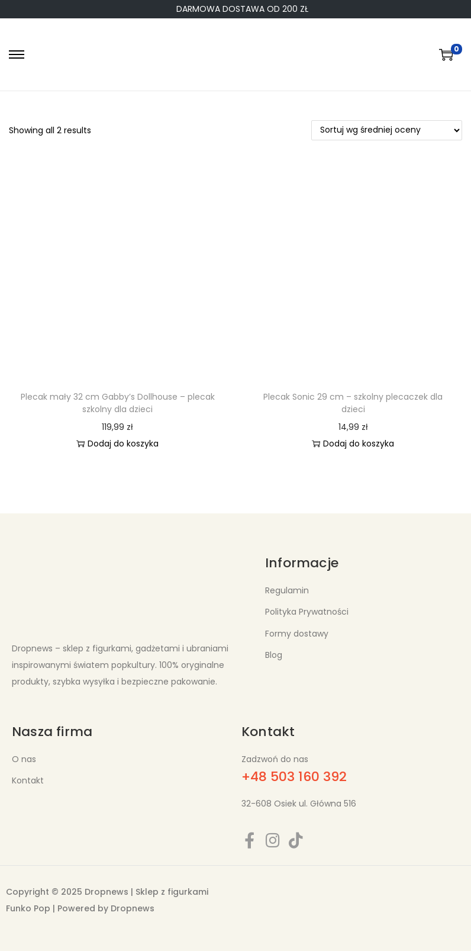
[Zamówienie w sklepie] (387, 130)
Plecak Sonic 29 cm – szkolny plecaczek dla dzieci (353, 403)
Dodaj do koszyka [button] (117, 443)
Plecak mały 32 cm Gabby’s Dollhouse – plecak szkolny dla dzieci (118, 403)
